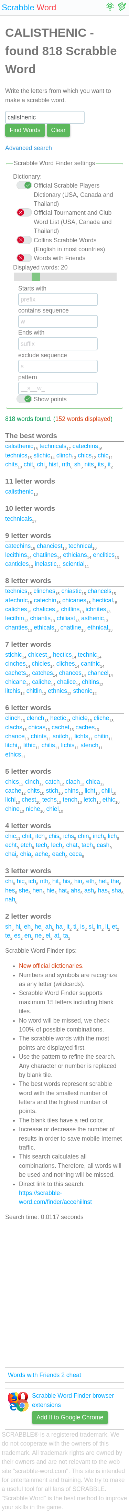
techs (49, 799)
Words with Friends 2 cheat (44, 1375)
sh (77, 464)
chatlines (45, 554)
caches (85, 727)
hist (53, 464)
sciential (74, 563)
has (103, 890)
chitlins (70, 609)
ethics (13, 754)
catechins (85, 446)
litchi (11, 745)
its (101, 464)
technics (16, 455)
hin (78, 881)
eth (90, 881)
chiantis (40, 618)
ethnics (57, 690)
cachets (15, 672)
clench (35, 718)
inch (98, 836)
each (58, 853)
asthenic (92, 618)
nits (89, 464)
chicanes (74, 600)
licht (90, 790)
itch (40, 836)
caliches (16, 609)
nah (10, 899)
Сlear (58, 130)
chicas (37, 727)
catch (52, 781)
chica (93, 781)
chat (71, 845)
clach (73, 781)
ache (41, 853)
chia (25, 853)
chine (12, 808)
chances (70, 672)
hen (37, 890)
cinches (15, 663)
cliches (65, 663)
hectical (102, 600)
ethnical (97, 627)
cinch (32, 781)
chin (83, 836)
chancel (98, 672)
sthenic (83, 690)
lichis (67, 745)
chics (85, 455)
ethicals (44, 627)
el (48, 935)
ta (65, 935)
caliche (41, 681)
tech (41, 845)
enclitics (104, 554)
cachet (60, 727)
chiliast (66, 618)
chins (71, 790)
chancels (99, 591)
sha (116, 890)
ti (74, 926)
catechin (45, 600)
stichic (41, 455)
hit (55, 881)
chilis (48, 745)
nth (66, 464)
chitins (90, 681)
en (27, 935)
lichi (10, 799)
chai (10, 853)
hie (50, 890)
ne (38, 935)
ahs (75, 890)
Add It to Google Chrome (70, 1417)
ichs (68, 836)
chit (28, 464)
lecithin (14, 618)
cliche (101, 718)
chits (11, 464)
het (102, 881)
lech (56, 845)
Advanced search (28, 148)
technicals (53, 446)
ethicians (75, 554)
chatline (70, 627)
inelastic (46, 563)
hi (17, 926)
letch (90, 799)
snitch (60, 736)
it (109, 464)
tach (87, 845)
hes (10, 890)
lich (112, 836)
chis (54, 836)
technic (87, 654)
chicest (37, 654)
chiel (52, 808)
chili (106, 790)
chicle (80, 718)
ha (59, 926)
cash (103, 845)
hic (21, 881)
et (114, 926)
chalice (66, 681)
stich (52, 790)
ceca (75, 853)
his (67, 881)
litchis (12, 690)
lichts (81, 736)
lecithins (16, 554)
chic (103, 455)
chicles (41, 663)
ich (32, 881)
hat (62, 890)
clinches (44, 591)
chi (41, 464)
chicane (15, 681)
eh (27, 926)
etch (26, 845)
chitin (101, 736)
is (82, 926)
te (7, 935)
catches (42, 672)
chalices (44, 609)
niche (33, 808)
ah (48, 926)
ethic (109, 799)
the (115, 881)
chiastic (71, 591)
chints (38, 736)
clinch (64, 455)
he (38, 926)
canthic (90, 663)
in (99, 926)
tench (70, 799)
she (24, 890)
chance (15, 736)
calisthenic (19, 446)
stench (89, 745)
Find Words (25, 130)
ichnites (96, 609)
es (17, 935)
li (106, 926)
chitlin (34, 690)
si (90, 926)
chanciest (49, 545)
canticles (17, 563)
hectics (62, 654)
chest (29, 799)
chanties (16, 627)
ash (89, 890)
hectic (58, 718)
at (56, 935)
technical (80, 545)
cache (13, 790)
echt (11, 845)
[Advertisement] (64, 1294)
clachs (13, 727)
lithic (29, 745)
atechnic (16, 600)
